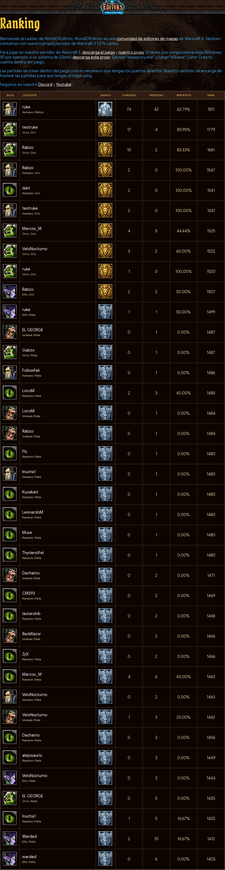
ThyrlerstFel (33, 552)
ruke (26, 107)
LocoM (28, 390)
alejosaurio (32, 755)
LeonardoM (32, 512)
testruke (30, 127)
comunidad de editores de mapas (147, 38)
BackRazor (31, 633)
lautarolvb (31, 613)
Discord (45, 84)
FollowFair (31, 370)
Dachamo (31, 573)
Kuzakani (30, 492)
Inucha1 (29, 471)
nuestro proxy (131, 52)
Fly (24, 451)
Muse (27, 532)
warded (29, 856)
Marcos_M (32, 228)
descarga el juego (98, 52)
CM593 (28, 593)
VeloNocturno (34, 248)
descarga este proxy (91, 57)
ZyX (25, 654)
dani (26, 188)
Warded (29, 836)
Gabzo (28, 350)
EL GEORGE (32, 330)
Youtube (63, 84)
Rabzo (27, 147)
